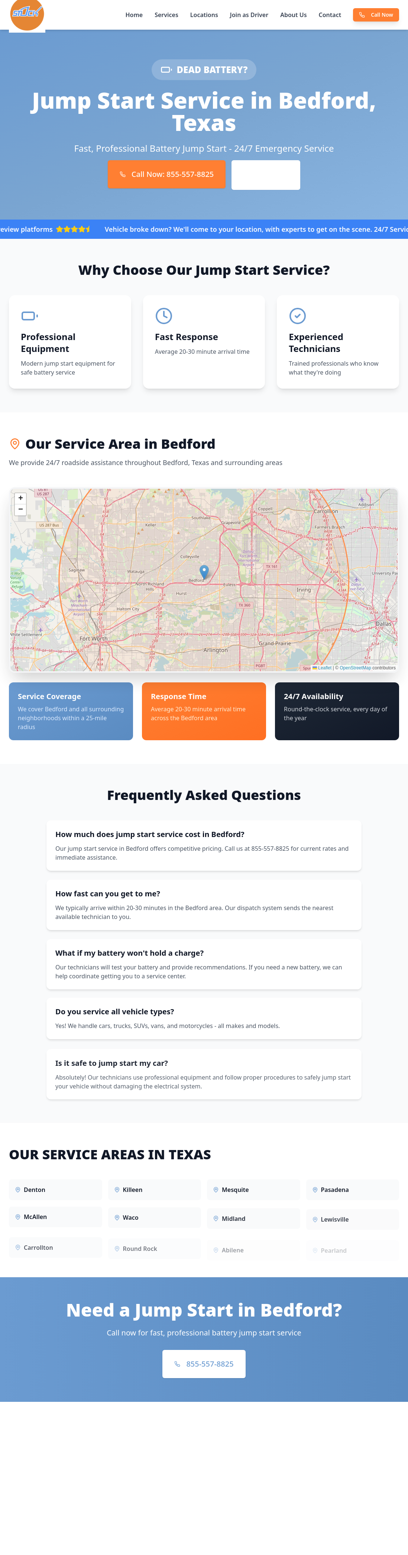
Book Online (266, 175)
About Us (293, 15)
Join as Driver (249, 15)
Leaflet (322, 671)
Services (166, 15)
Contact (330, 15)
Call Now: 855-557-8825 (167, 174)
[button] (204, 575)
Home (134, 15)
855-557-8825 (203, 1364)
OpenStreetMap (355, 671)
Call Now (376, 14)
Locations (204, 15)
